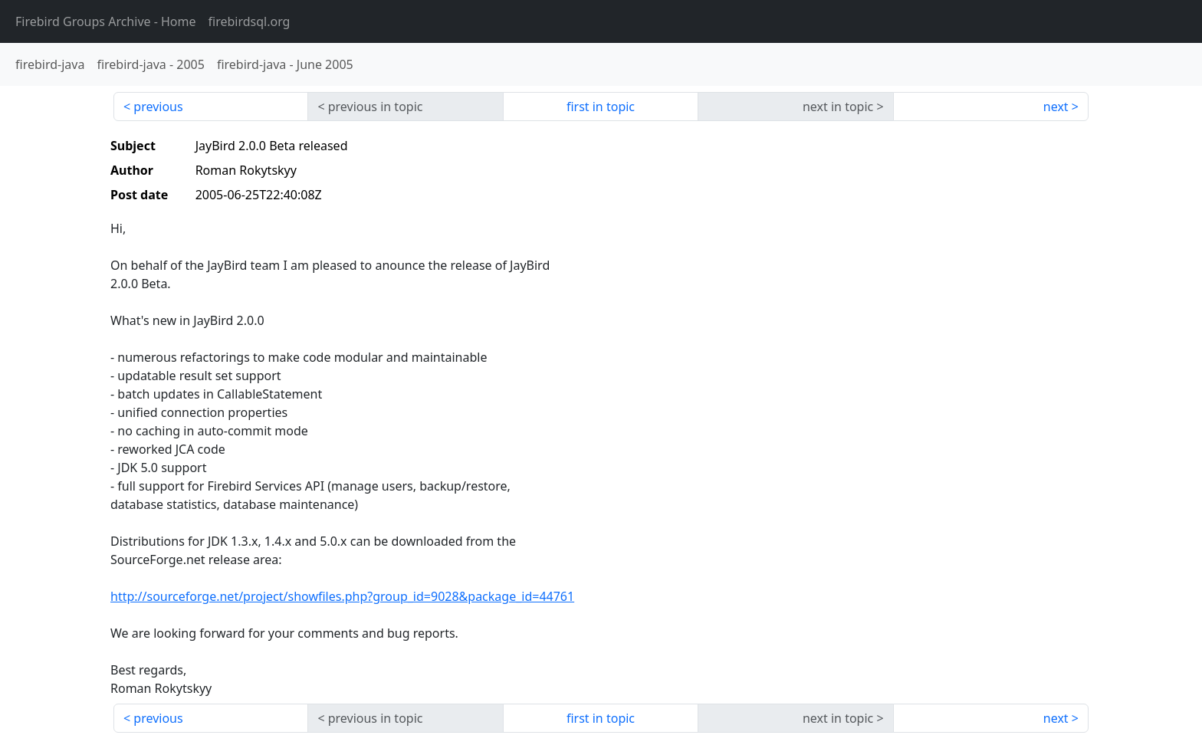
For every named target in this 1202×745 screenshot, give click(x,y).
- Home (105, 21)
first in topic (601, 106)
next (1056, 106)
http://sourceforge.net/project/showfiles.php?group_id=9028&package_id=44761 (342, 596)
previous (157, 106)
